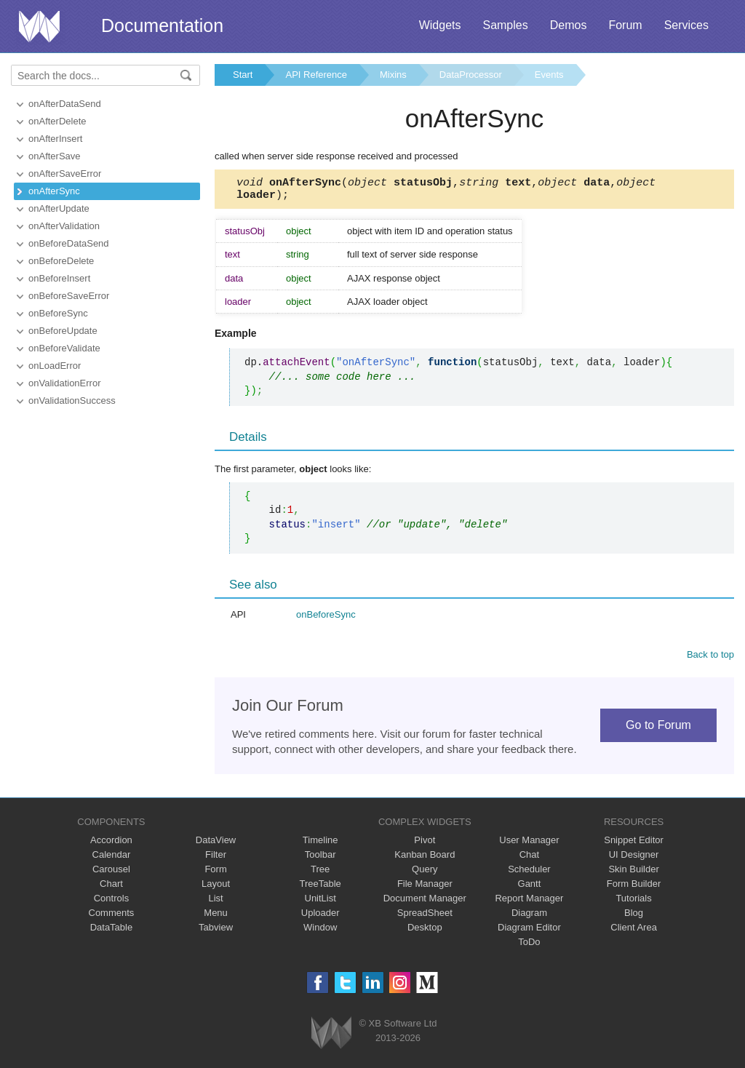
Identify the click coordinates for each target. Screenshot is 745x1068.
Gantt (529, 887)
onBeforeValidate (64, 348)
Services (686, 25)
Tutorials (633, 902)
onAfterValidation (64, 225)
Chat (529, 858)
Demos (568, 25)
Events (549, 74)
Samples (504, 25)
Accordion (111, 844)
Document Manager (424, 902)
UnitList (320, 902)
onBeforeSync (58, 313)
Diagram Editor (529, 931)
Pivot (424, 844)
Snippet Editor (634, 844)
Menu (216, 917)
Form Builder (634, 887)
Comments (112, 917)
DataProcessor (470, 74)
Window (320, 931)
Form (215, 873)
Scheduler (529, 873)
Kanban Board (424, 858)
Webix (331, 1037)
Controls (111, 902)
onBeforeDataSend (68, 243)
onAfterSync (54, 191)
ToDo (529, 946)
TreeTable (320, 887)
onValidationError (64, 383)
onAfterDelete (57, 121)
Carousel (111, 873)
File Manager (425, 887)
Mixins (393, 74)
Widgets (440, 25)
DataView (216, 844)
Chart (111, 887)
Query (424, 873)
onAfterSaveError (64, 173)
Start (242, 74)
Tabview (216, 931)
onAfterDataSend (64, 103)
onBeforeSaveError (68, 295)
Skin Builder (633, 873)
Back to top (710, 658)
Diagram (529, 917)
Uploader (320, 917)
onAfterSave (54, 156)
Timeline (320, 844)
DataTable (111, 931)
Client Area (633, 931)
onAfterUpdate (58, 208)
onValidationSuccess (72, 400)
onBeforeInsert (59, 278)
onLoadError (54, 365)
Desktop (424, 931)
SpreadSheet (425, 917)
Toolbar (320, 858)
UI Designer (634, 858)
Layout (216, 887)
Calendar (111, 858)
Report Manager (529, 902)
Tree (320, 873)
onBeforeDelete (61, 260)
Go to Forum (658, 729)
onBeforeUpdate (62, 330)
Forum (625, 25)
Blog (633, 917)
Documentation (162, 25)
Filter (215, 858)
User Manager (529, 844)
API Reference (316, 74)
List (215, 902)
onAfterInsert (55, 138)
